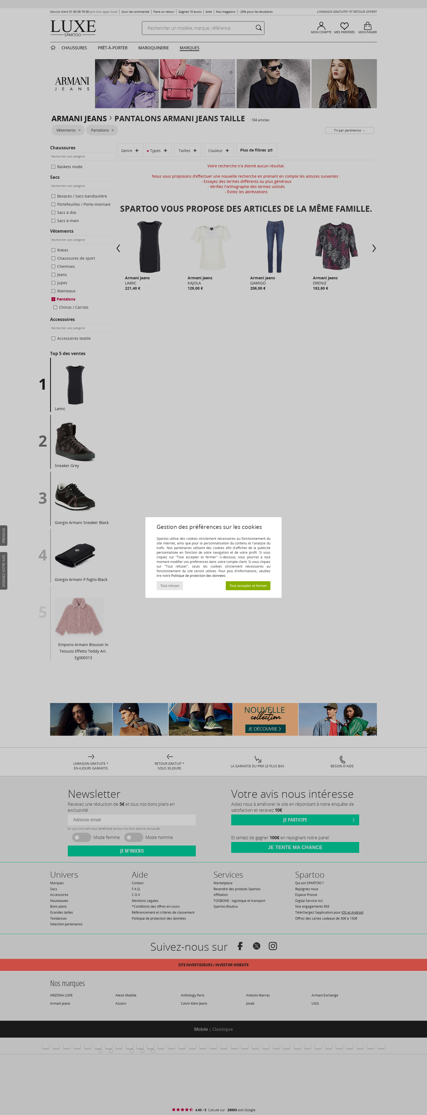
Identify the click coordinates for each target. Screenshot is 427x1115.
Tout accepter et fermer (248, 586)
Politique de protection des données (198, 575)
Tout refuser (169, 586)
